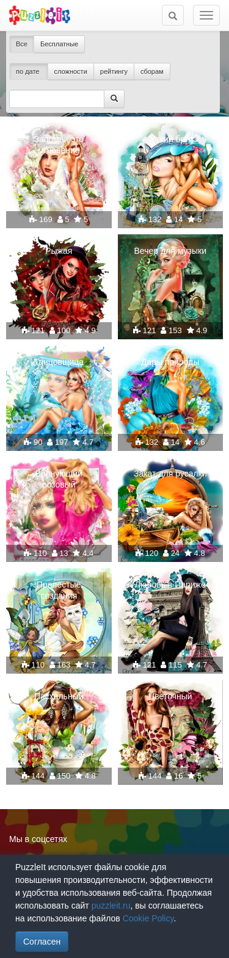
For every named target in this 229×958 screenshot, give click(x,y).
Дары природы (170, 362)
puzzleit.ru (111, 905)
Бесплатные (59, 44)
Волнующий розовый (58, 479)
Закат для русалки (170, 473)
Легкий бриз (170, 139)
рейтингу (114, 71)
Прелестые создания (59, 590)
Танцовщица (59, 362)
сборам (152, 71)
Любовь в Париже (170, 584)
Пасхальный (59, 696)
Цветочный (170, 696)
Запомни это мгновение (59, 144)
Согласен (41, 941)
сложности (70, 71)
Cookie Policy (148, 918)
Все (21, 44)
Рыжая (58, 251)
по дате (29, 71)
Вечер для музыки (170, 251)
